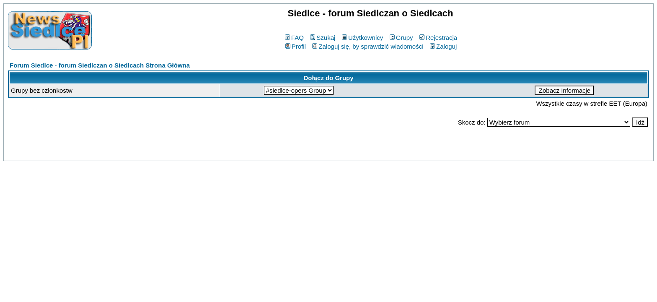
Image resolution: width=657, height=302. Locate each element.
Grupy (401, 37)
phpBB (309, 152)
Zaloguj (443, 46)
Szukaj (322, 37)
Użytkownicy (362, 37)
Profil (295, 46)
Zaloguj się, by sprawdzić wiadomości (367, 46)
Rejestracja (438, 37)
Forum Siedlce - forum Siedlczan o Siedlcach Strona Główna (100, 65)
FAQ (294, 37)
